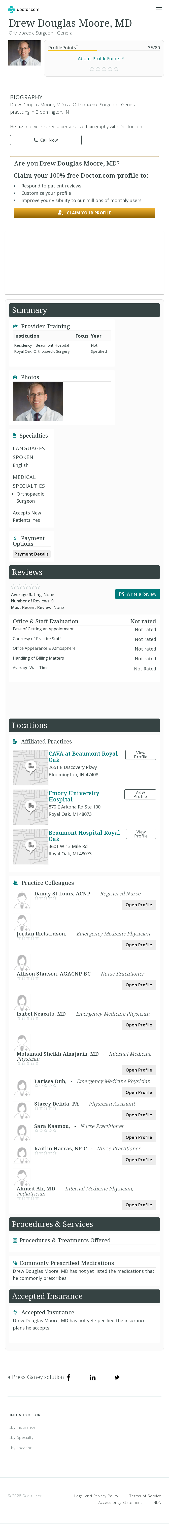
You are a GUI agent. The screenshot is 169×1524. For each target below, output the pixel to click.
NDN (157, 1502)
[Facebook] (69, 1377)
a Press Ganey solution (36, 1377)
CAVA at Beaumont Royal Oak (83, 757)
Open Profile (139, 905)
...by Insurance (22, 1427)
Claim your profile (84, 213)
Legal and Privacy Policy (96, 1496)
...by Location (20, 1447)
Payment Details (32, 554)
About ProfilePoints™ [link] (101, 59)
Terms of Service (145, 1496)
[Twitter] (117, 1377)
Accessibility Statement (120, 1502)
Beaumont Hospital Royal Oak (84, 836)
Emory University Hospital (74, 796)
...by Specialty (20, 1437)
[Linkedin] (93, 1377)
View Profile (141, 755)
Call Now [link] (46, 141)
